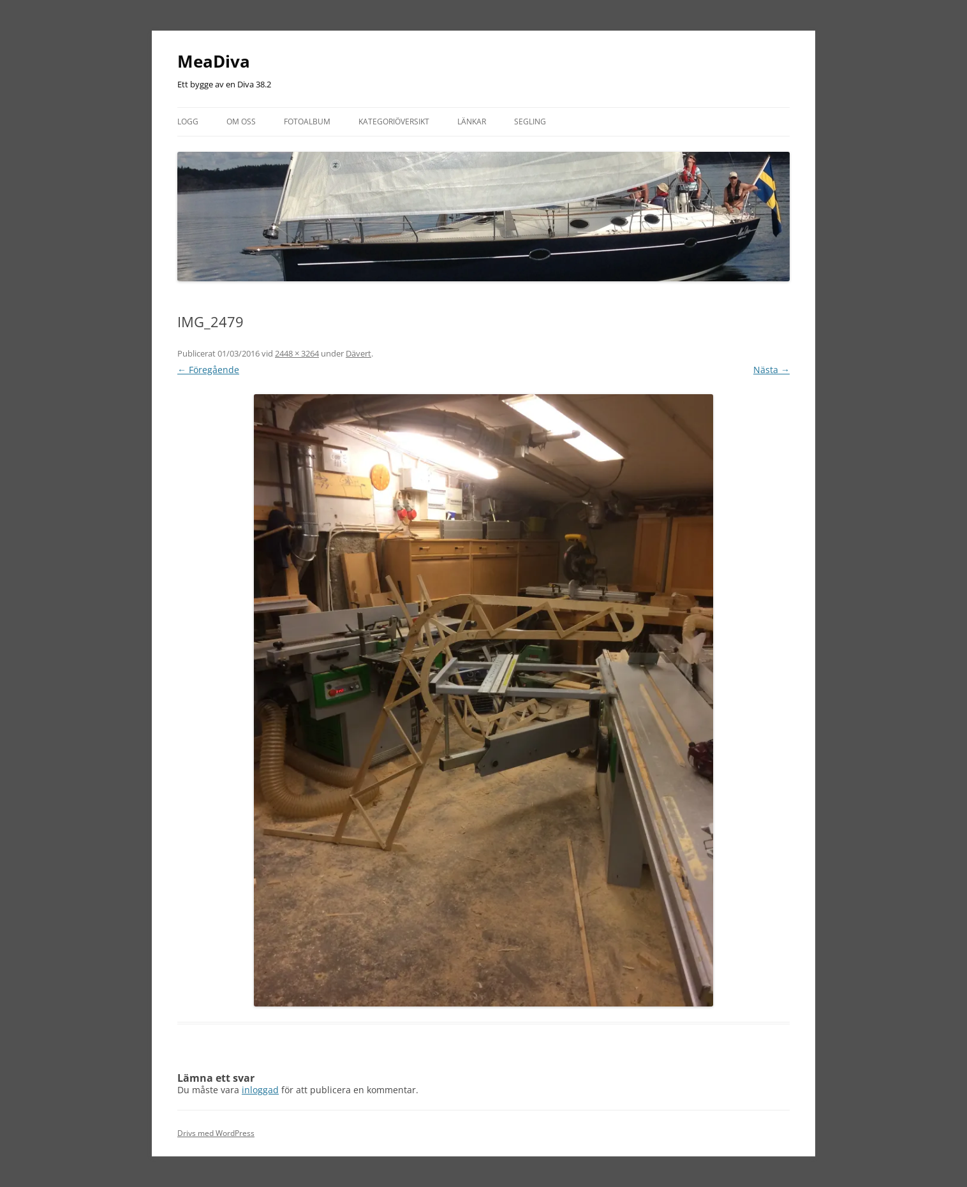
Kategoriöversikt (393, 121)
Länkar (471, 121)
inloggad (260, 1090)
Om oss (241, 121)
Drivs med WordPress (216, 1133)
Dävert (358, 353)
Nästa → (771, 370)
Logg (187, 121)
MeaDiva (213, 61)
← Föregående (208, 370)
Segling (530, 121)
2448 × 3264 (297, 353)
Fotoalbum (307, 121)
